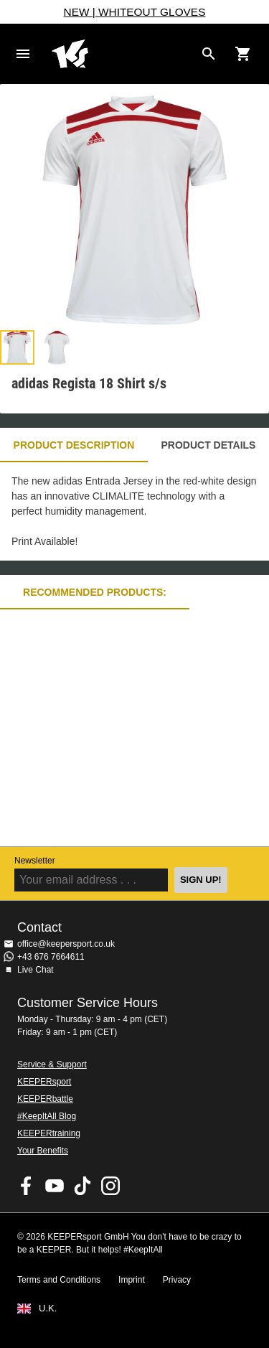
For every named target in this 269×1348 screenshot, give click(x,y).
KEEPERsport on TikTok (82, 1185)
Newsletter (34, 861)
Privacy (177, 1280)
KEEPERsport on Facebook (26, 1185)
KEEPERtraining (48, 1133)
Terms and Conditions (58, 1280)
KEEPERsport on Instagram (110, 1185)
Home (123, 53)
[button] (17, 347)
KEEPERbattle (45, 1099)
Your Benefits (42, 1151)
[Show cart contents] (243, 53)
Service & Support (52, 1064)
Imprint (131, 1280)
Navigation (23, 54)
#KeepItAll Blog (46, 1116)
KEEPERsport (44, 1082)
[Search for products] (208, 53)
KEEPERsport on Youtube (54, 1185)
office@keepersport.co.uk (66, 944)
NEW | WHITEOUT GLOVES (135, 12)
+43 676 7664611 (51, 957)
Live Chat (35, 970)
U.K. (48, 1308)
